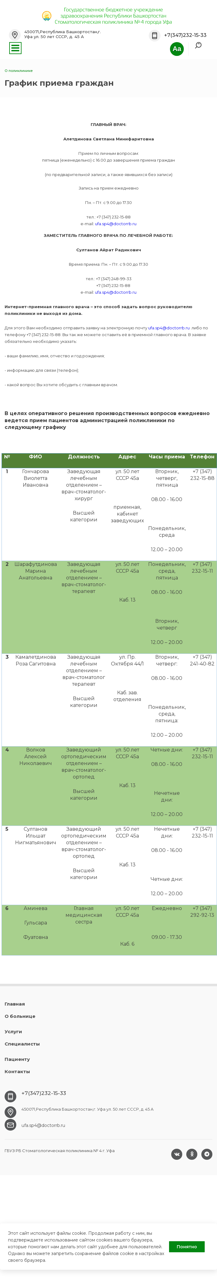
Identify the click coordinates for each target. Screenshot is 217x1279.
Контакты (17, 1071)
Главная (15, 1004)
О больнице (20, 1016)
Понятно (187, 1247)
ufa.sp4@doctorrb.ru (115, 223)
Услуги (13, 1031)
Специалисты (22, 1044)
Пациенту (17, 1059)
